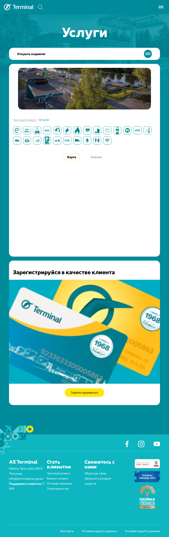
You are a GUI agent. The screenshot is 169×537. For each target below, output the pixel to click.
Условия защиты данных (99, 531)
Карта (71, 156)
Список (96, 156)
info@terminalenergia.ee (26, 478)
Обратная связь (95, 473)
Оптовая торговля (59, 483)
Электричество (58, 488)
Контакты (67, 531)
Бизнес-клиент (58, 478)
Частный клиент (24, 119)
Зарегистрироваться (84, 393)
